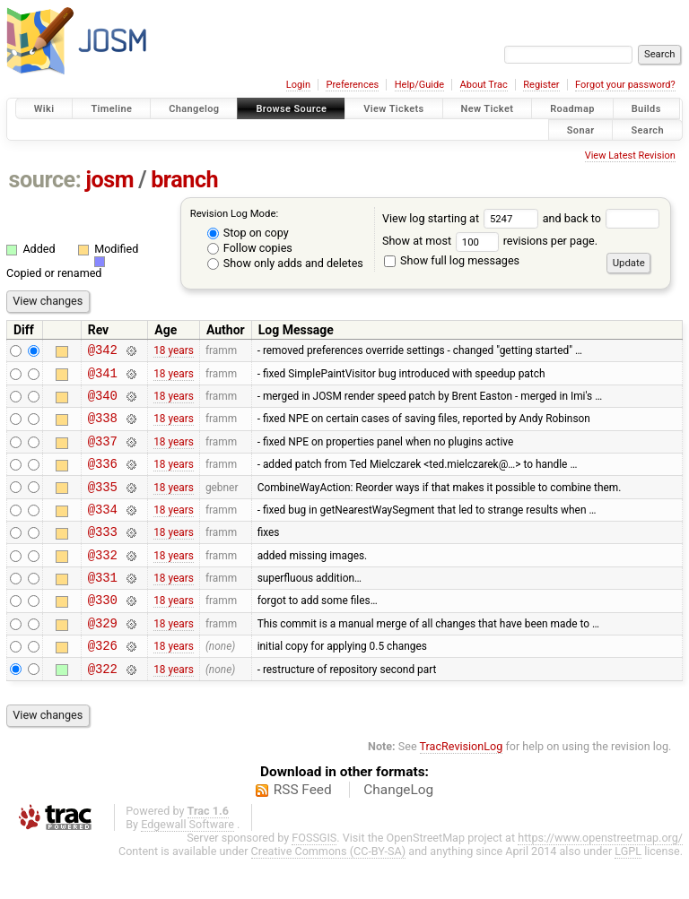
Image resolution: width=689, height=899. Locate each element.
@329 (103, 657)
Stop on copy (248, 232)
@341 (103, 377)
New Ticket (487, 109)
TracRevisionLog (461, 786)
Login (298, 85)
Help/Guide (419, 85)
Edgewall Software (187, 864)
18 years (173, 352)
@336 (103, 479)
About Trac (484, 85)
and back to (601, 218)
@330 (103, 631)
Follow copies (249, 248)
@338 (103, 428)
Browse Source (291, 109)
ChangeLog (398, 830)
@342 (103, 351)
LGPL (628, 891)
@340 (103, 402)
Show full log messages (451, 260)
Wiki (44, 109)
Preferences (352, 85)
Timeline (111, 109)
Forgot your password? (625, 85)
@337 (103, 453)
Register (541, 85)
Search (647, 129)
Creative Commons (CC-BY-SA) (328, 891)
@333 (103, 555)
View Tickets (393, 109)
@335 (103, 505)
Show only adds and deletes (285, 263)
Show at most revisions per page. (489, 240)
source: (45, 180)
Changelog (194, 109)
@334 (103, 530)
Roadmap (572, 109)
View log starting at (462, 218)
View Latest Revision (630, 155)
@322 (103, 708)
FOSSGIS (314, 878)
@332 (103, 581)
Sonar (581, 129)
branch (184, 180)
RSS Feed (303, 830)
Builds (646, 109)
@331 (103, 606)
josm (109, 180)
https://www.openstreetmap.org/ (600, 878)
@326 (103, 682)
